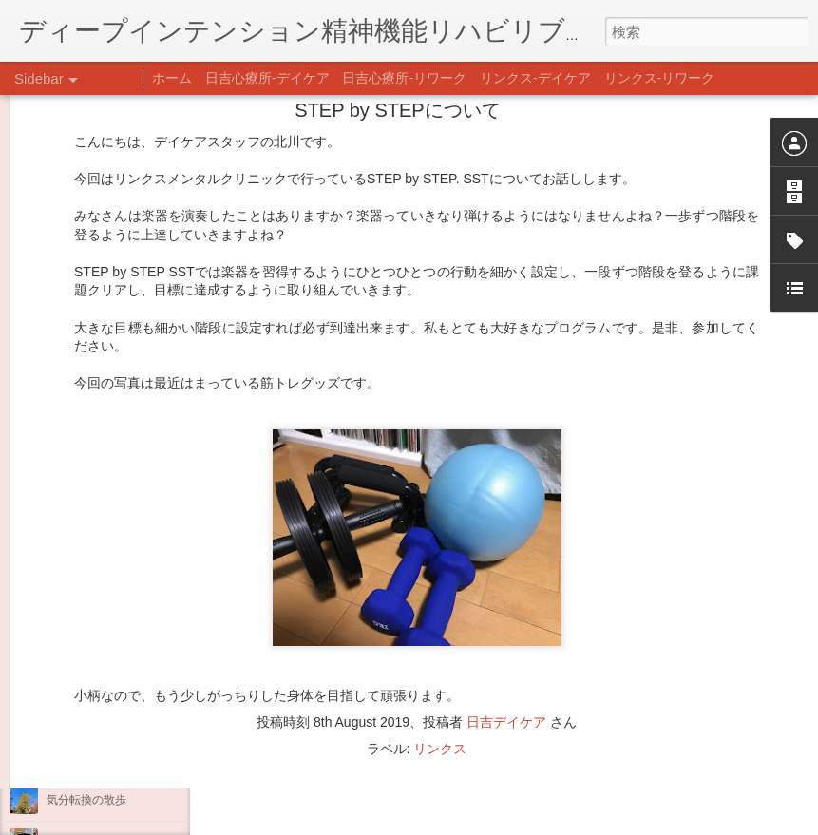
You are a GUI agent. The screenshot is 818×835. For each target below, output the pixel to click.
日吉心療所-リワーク (404, 77)
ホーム (172, 77)
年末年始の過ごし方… (104, 671)
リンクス (439, 605)
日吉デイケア (506, 578)
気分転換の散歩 (86, 800)
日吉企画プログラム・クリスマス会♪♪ (143, 714)
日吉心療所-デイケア (267, 77)
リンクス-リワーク (659, 77)
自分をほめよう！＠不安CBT (121, 757)
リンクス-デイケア (535, 77)
